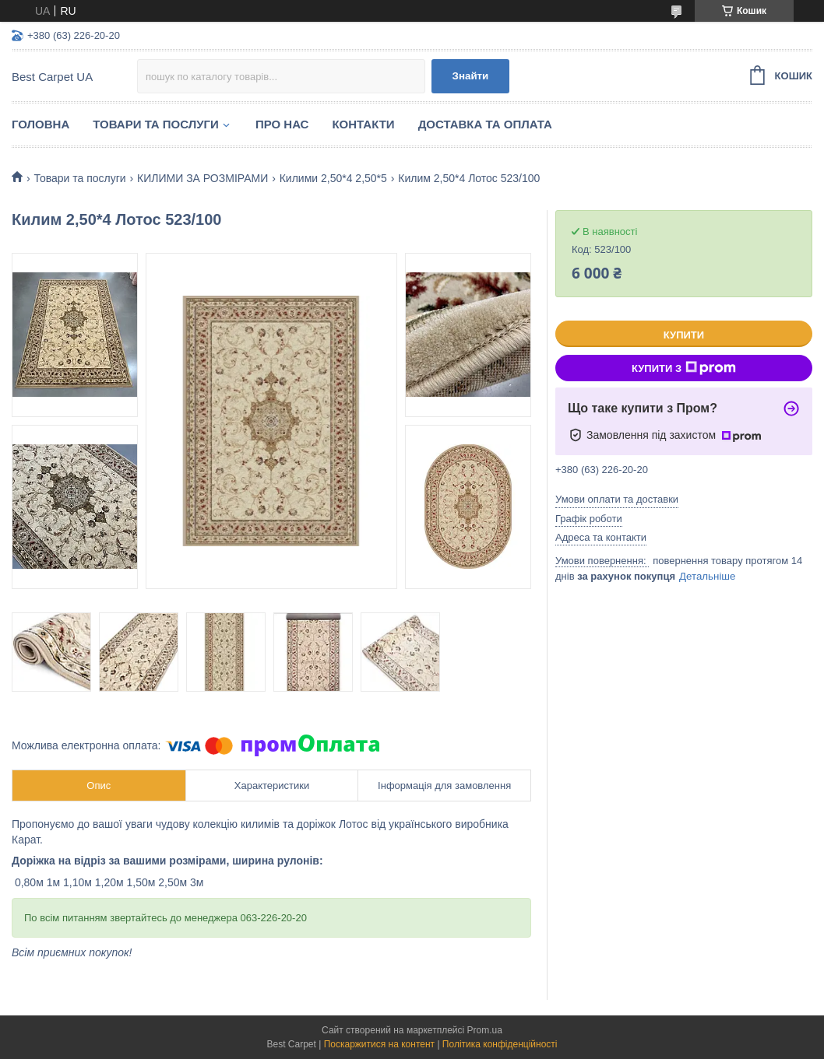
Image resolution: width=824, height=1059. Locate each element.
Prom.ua (484, 1030)
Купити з (684, 368)
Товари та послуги (156, 124)
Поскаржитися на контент (379, 1044)
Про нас (282, 124)
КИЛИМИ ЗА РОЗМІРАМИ (202, 178)
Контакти (363, 124)
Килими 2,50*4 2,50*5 (333, 178)
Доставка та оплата (485, 124)
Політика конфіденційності (500, 1044)
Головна (40, 124)
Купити (684, 335)
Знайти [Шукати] (470, 76)
